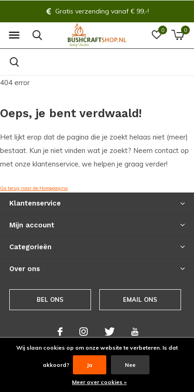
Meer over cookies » (99, 382)
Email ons (140, 299)
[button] (14, 35)
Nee (130, 364)
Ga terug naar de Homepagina (34, 188)
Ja (89, 364)
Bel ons (50, 299)
